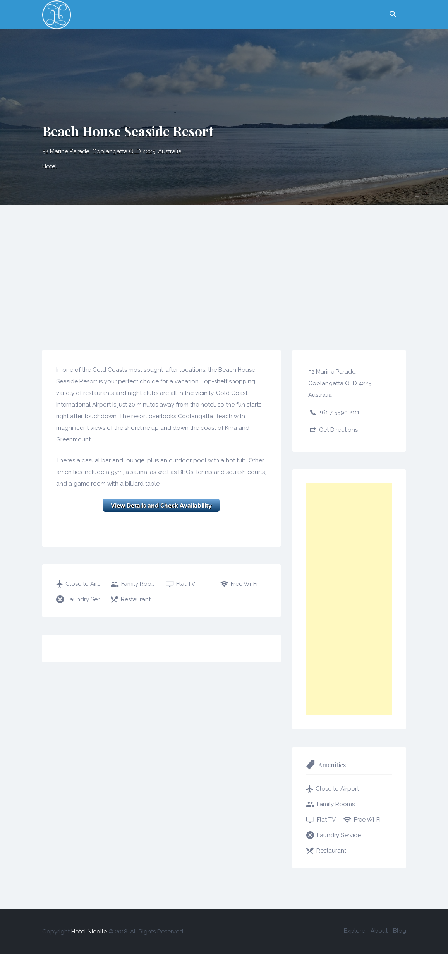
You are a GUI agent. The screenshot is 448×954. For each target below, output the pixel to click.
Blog (399, 930)
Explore (354, 930)
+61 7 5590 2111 (339, 412)
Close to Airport (84, 583)
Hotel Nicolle (89, 931)
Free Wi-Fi (244, 583)
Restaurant (136, 599)
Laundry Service (85, 599)
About (379, 930)
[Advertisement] (224, 263)
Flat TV (185, 583)
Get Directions (338, 429)
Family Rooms (139, 583)
